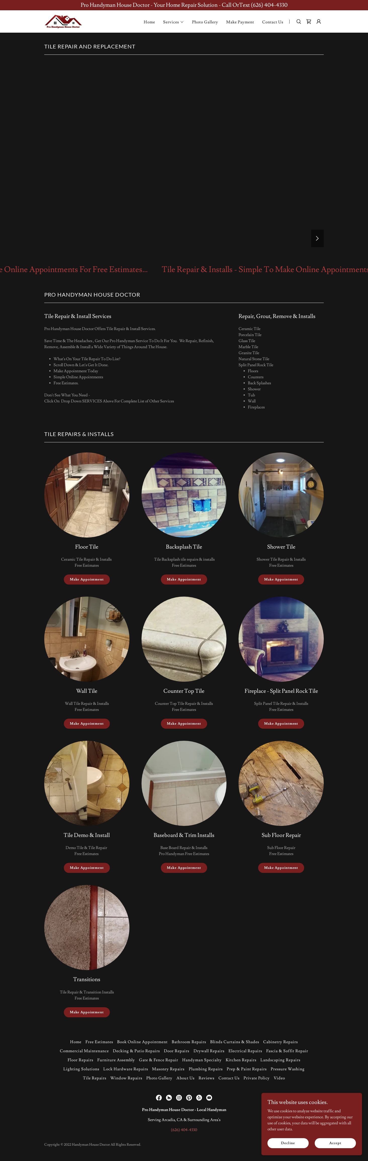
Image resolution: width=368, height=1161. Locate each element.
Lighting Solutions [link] (81, 1069)
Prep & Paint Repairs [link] (247, 1069)
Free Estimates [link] (99, 1041)
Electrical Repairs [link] (245, 1050)
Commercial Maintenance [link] (84, 1050)
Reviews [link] (206, 1078)
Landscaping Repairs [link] (280, 1060)
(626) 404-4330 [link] (184, 1129)
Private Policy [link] (257, 1078)
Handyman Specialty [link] (202, 1060)
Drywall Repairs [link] (209, 1050)
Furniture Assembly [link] (116, 1060)
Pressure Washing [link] (288, 1069)
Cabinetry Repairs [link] (280, 1041)
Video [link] (279, 1078)
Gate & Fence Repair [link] (158, 1060)
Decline (288, 1143)
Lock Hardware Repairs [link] (125, 1069)
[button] (173, 22)
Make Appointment (87, 579)
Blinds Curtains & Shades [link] (234, 1041)
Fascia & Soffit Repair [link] (287, 1050)
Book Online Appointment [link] (142, 1041)
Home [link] (149, 22)
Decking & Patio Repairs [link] (136, 1050)
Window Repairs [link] (126, 1078)
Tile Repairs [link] (94, 1078)
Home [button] (75, 1041)
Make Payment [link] (240, 22)
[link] (63, 20)
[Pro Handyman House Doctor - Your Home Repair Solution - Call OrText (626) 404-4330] (184, 5)
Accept (335, 1143)
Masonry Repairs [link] (168, 1069)
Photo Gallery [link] (205, 22)
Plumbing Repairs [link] (206, 1069)
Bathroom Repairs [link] (189, 1041)
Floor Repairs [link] (80, 1060)
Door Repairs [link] (176, 1050)
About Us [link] (185, 1078)
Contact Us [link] (272, 22)
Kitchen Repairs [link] (241, 1060)
